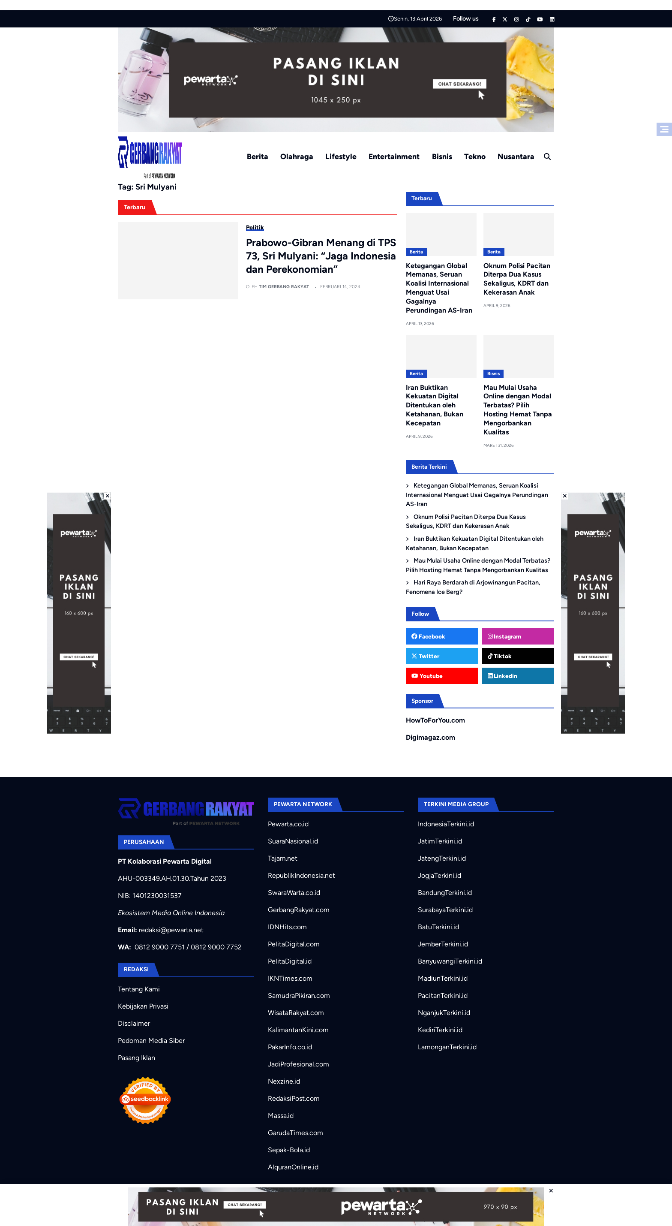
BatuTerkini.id (438, 927)
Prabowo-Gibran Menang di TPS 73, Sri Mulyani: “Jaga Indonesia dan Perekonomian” (321, 255)
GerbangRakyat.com (299, 910)
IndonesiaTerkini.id (446, 824)
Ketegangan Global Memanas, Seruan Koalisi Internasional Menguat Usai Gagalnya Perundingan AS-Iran (439, 288)
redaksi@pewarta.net (171, 930)
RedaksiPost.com (294, 1098)
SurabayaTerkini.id (445, 910)
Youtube (426, 675)
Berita (257, 156)
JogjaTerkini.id (439, 875)
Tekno (475, 156)
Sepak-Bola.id (289, 1150)
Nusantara (516, 156)
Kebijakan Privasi (143, 1006)
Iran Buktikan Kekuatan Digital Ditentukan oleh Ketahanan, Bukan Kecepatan (434, 405)
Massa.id (281, 1116)
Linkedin (503, 675)
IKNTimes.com (290, 978)
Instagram (505, 636)
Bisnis (442, 156)
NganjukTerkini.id (444, 1013)
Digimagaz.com (430, 737)
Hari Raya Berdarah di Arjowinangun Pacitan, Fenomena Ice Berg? (473, 587)
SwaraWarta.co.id (294, 893)
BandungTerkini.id (445, 893)
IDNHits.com (287, 927)
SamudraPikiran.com (299, 995)
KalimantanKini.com (298, 1030)
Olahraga (296, 156)
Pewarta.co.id (288, 824)
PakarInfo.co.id (290, 1047)
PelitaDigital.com (294, 944)
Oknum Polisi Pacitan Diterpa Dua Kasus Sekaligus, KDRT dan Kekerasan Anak (516, 279)
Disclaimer (134, 1023)
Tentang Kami (139, 989)
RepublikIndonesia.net (301, 875)
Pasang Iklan (136, 1058)
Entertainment (394, 156)
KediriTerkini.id (440, 1030)
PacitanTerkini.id (443, 995)
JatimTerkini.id (440, 841)
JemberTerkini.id (443, 944)
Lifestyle (341, 156)
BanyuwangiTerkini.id (450, 961)
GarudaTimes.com (295, 1133)
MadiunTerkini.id (443, 978)
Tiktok (500, 656)
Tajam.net (282, 858)
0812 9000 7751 (160, 947)
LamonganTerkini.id (447, 1047)
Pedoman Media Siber (151, 1040)
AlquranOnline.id (293, 1167)
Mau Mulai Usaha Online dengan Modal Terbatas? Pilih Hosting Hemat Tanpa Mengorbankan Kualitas (517, 409)
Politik (255, 227)
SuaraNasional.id (293, 841)
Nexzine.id (284, 1081)
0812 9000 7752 (216, 947)
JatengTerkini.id (442, 858)
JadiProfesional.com (298, 1064)
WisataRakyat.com (296, 1013)
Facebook (428, 636)
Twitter (425, 656)
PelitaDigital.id (290, 961)
